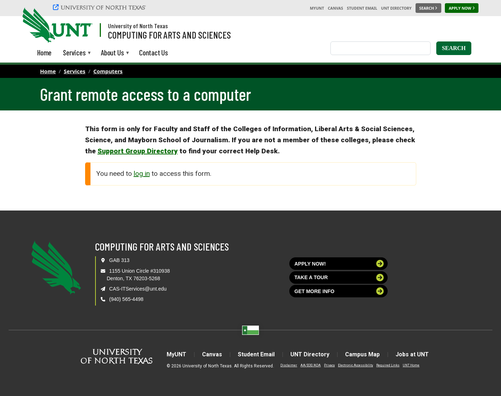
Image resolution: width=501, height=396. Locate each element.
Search (454, 48)
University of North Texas (138, 26)
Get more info (339, 291)
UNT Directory (396, 8)
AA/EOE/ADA (310, 365)
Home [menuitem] (44, 52)
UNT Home (411, 365)
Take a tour (339, 277)
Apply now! (339, 263)
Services (74, 71)
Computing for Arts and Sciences (169, 34)
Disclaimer (288, 365)
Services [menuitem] (74, 53)
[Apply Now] (461, 8)
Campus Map (362, 354)
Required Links (387, 365)
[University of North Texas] (100, 8)
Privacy (329, 365)
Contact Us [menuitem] (153, 52)
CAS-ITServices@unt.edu (138, 289)
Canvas (335, 8)
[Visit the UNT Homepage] (81, 26)
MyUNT (317, 8)
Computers (108, 71)
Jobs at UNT (412, 354)
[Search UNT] (428, 8)
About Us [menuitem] (112, 53)
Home (48, 71)
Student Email (362, 8)
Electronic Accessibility (355, 365)
